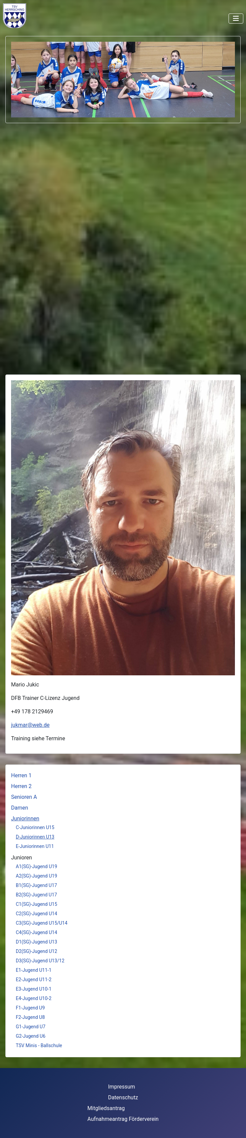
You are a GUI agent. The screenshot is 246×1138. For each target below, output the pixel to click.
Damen (19, 808)
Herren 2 (21, 786)
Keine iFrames (33, 15)
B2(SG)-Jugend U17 (36, 894)
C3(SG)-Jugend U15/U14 (42, 923)
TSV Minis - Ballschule (39, 1045)
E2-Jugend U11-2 (33, 979)
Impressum (121, 1086)
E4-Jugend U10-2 (33, 998)
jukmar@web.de (30, 725)
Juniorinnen (25, 818)
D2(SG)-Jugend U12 (36, 951)
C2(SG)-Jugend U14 (36, 913)
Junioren (21, 857)
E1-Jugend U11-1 (33, 970)
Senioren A (24, 797)
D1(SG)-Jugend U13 (36, 942)
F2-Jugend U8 (30, 1017)
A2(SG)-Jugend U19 (36, 876)
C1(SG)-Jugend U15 (36, 904)
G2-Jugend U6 (30, 1036)
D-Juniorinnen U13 (35, 837)
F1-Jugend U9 (30, 1007)
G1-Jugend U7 (30, 1026)
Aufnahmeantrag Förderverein (123, 1119)
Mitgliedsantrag (106, 1108)
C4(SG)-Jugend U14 (36, 932)
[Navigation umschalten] (236, 18)
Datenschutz (123, 1097)
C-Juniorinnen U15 (35, 827)
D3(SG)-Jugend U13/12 (40, 960)
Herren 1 (21, 775)
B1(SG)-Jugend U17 (36, 885)
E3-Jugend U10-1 (33, 989)
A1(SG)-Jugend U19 (36, 866)
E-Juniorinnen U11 (35, 846)
